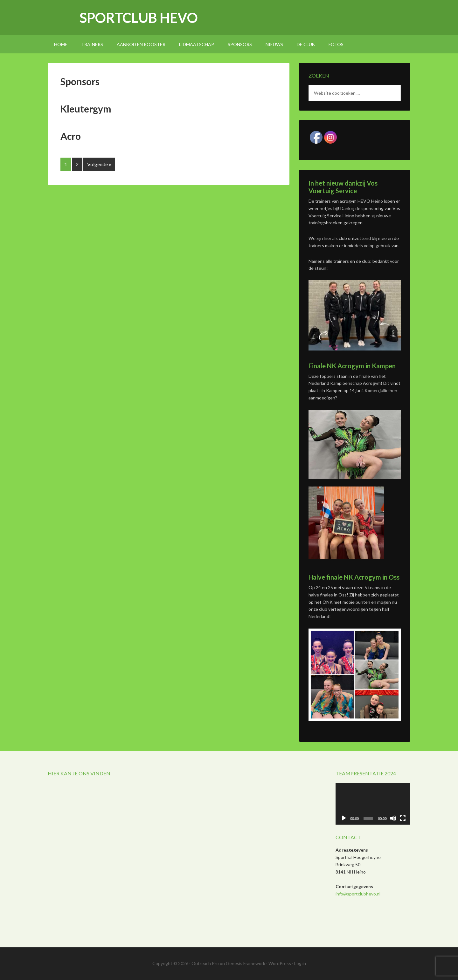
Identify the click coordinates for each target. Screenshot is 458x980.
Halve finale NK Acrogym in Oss (354, 577)
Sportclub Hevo (139, 17)
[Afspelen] (344, 818)
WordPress (279, 963)
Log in (300, 963)
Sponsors (80, 81)
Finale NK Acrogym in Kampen (352, 366)
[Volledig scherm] (402, 818)
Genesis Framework (245, 963)
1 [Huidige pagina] (65, 164)
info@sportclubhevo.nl (358, 893)
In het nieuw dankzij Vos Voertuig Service (343, 186)
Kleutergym (85, 108)
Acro (70, 136)
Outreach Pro (205, 963)
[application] (373, 804)
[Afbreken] (393, 818)
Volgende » (99, 164)
